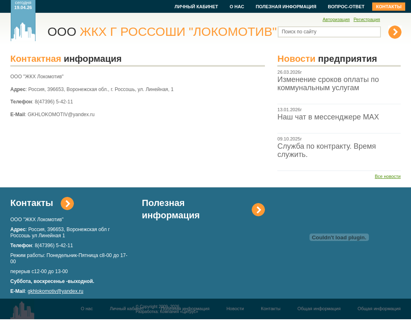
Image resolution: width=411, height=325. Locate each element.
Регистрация (367, 19)
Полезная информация (286, 6)
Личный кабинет (196, 6)
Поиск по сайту (299, 32)
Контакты (389, 6)
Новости (235, 308)
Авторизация (336, 19)
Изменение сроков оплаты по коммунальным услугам (328, 83)
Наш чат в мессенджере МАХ (328, 117)
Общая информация (319, 308)
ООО (162, 31)
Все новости (388, 176)
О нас (236, 6)
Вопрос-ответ (346, 6)
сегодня (23, 5)
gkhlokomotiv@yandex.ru (55, 291)
